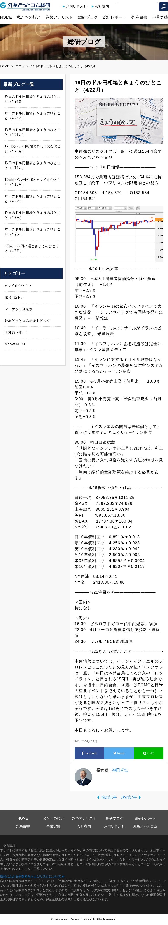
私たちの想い (28, 17)
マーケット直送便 (19, 309)
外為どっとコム (145, 826)
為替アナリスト (59, 17)
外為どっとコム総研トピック (27, 321)
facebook (89, 753)
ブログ (19, 66)
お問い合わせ (76, 6)
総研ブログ (88, 17)
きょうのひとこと (19, 285)
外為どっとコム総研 (25, 6)
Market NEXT (15, 344)
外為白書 (139, 17)
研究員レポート (17, 332)
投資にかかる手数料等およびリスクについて (30, 876)
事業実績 (160, 17)
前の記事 (109, 797)
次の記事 (129, 797)
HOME (6, 17)
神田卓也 (120, 770)
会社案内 (102, 6)
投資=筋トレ (14, 297)
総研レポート (114, 17)
